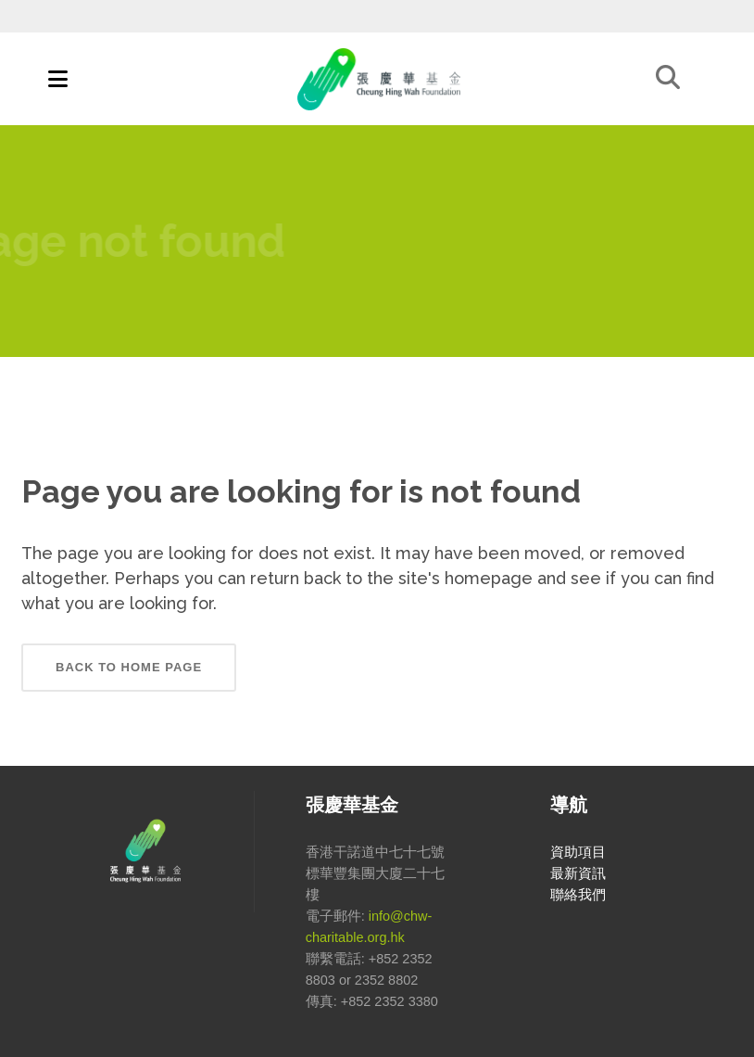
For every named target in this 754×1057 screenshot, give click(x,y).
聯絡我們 (578, 894)
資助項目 (578, 852)
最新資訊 (578, 873)
